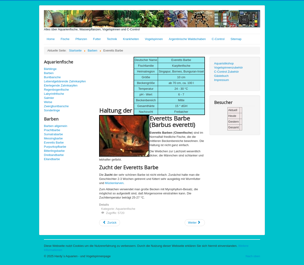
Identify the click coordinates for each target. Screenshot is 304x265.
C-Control (218, 39)
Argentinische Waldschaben (187, 39)
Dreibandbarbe (54, 155)
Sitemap (235, 39)
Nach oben (253, 256)
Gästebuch (221, 76)
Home (51, 39)
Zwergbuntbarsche (56, 106)
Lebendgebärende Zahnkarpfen (65, 81)
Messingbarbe (53, 138)
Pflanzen (81, 39)
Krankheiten (131, 39)
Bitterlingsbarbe (54, 151)
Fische (65, 39)
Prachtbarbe (52, 130)
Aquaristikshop (224, 63)
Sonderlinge (52, 110)
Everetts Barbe (54, 142)
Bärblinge (50, 69)
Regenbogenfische (56, 89)
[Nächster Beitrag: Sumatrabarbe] (195, 222)
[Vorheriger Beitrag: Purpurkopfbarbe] (109, 222)
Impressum (221, 80)
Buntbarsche (52, 77)
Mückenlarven (114, 183)
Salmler (49, 98)
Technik (112, 39)
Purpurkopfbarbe (55, 146)
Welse (48, 102)
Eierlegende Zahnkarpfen (60, 85)
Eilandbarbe (52, 159)
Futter (97, 39)
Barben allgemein (55, 126)
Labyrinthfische (54, 93)
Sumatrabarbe (53, 134)
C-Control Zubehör (226, 71)
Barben (49, 73)
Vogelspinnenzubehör (228, 67)
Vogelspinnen (154, 39)
